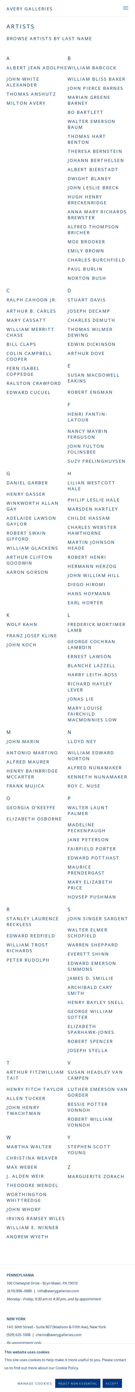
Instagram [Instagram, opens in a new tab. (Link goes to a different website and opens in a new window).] (36, 1356)
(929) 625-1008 (19, 1334)
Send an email (18, 1356)
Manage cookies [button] (22, 1370)
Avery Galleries (30, 8)
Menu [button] (125, 8)
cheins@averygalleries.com (59, 1334)
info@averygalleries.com (58, 1290)
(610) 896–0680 (19, 1290)
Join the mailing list (10, 1356)
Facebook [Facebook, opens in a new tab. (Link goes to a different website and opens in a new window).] (27, 1356)
